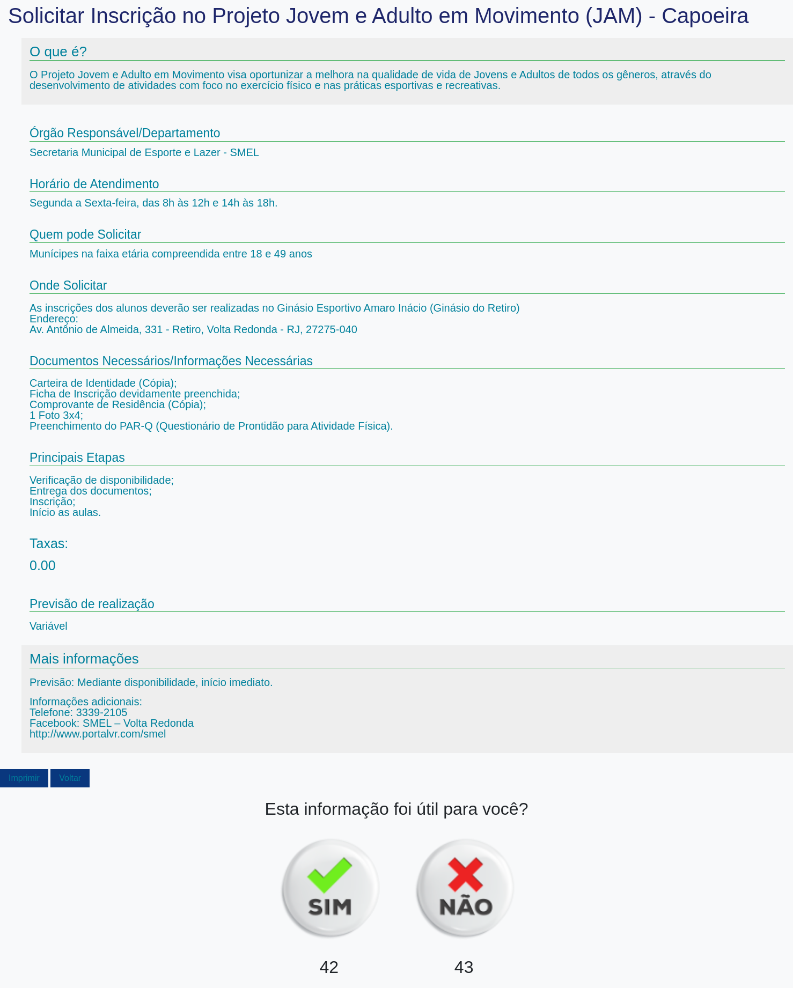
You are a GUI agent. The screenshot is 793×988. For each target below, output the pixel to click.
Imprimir (24, 778)
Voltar (70, 778)
